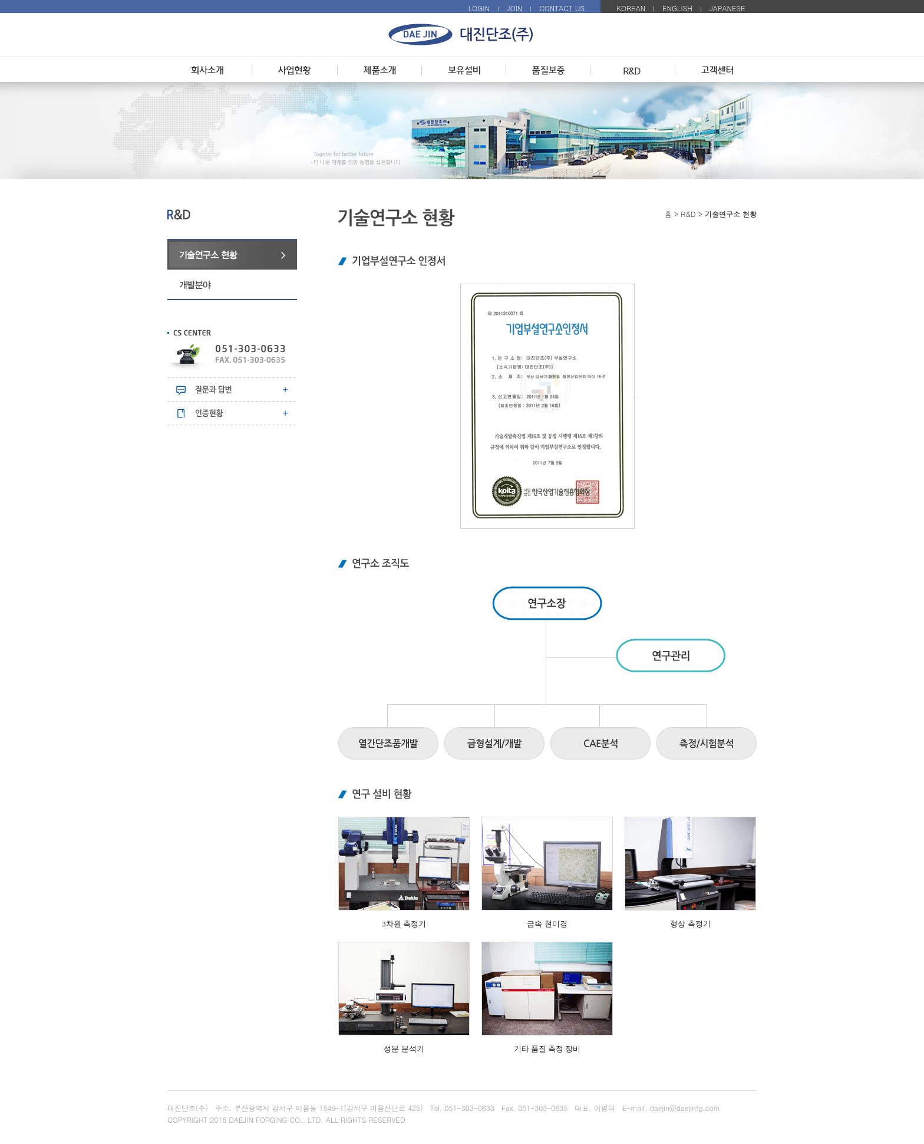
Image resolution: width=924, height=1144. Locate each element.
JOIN (514, 8)
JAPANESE (727, 8)
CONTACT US (562, 8)
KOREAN (630, 8)
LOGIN (479, 8)
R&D (688, 214)
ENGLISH (677, 8)
